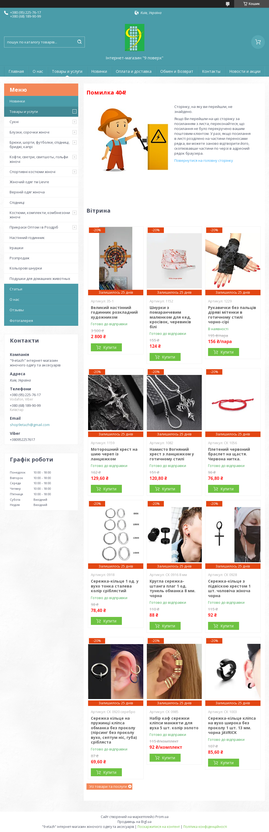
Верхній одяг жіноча (27, 192)
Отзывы (17, 309)
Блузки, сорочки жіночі (29, 132)
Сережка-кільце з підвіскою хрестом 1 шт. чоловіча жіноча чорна (229, 588)
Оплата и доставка (134, 71)
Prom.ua (162, 816)
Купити (109, 347)
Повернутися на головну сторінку (203, 160)
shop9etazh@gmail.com (30, 424)
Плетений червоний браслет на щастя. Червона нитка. (229, 454)
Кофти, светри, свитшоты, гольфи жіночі (39, 159)
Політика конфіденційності (205, 826)
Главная (16, 71)
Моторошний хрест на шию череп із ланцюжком (114, 454)
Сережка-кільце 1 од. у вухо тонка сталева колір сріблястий (115, 585)
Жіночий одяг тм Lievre (29, 181)
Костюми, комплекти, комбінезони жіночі (40, 214)
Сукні (14, 121)
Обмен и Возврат (176, 71)
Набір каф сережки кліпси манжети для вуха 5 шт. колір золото (174, 723)
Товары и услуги (67, 71)
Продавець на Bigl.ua (134, 821)
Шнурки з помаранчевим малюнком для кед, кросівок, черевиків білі (170, 317)
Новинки (99, 71)
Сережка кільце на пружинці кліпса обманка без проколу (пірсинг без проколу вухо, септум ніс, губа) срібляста (114, 730)
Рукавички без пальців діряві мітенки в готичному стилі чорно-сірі (232, 315)
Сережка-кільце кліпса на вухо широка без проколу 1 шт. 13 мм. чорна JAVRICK (232, 725)
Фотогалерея (21, 320)
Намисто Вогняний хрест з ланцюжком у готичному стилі (172, 454)
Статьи (16, 288)
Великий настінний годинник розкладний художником (114, 312)
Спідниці (17, 202)
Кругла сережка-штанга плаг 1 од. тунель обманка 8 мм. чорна (172, 588)
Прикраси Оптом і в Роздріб (34, 227)
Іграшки (16, 247)
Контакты (211, 71)
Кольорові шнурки (26, 268)
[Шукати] (79, 42)
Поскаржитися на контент (159, 826)
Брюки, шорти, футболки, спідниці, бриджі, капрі (39, 144)
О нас (38, 71)
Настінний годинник (27, 237)
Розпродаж (19, 257)
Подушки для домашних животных (40, 278)
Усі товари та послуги (108, 786)
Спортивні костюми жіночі (32, 171)
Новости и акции (244, 71)
